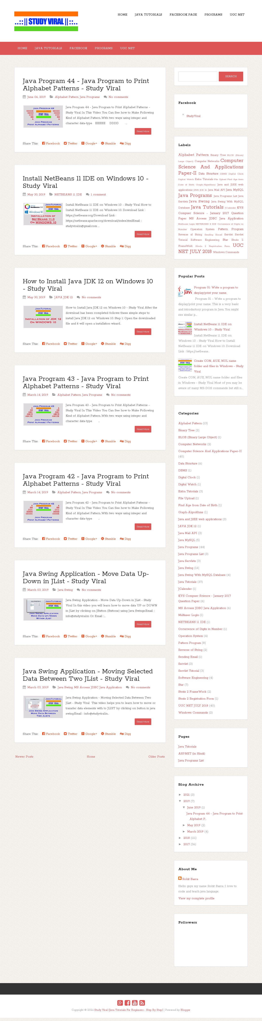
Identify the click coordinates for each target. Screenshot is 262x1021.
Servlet (228, 238)
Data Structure (208, 177)
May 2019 (193, 828)
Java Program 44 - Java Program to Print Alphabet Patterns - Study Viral (86, 88)
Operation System (202, 232)
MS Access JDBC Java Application (98, 691)
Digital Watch (186, 182)
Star (225, 243)
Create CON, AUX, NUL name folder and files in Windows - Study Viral (218, 369)
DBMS (223, 177)
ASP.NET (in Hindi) (191, 757)
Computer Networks (207, 164)
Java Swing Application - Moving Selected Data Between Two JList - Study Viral (88, 678)
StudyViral (193, 119)
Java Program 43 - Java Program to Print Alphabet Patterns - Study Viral (86, 386)
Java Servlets (187, 564)
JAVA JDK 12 (63, 301)
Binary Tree (218, 158)
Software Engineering (205, 243)
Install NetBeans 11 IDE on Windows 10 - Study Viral (86, 186)
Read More (143, 134)
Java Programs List (225, 199)
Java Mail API (216, 193)
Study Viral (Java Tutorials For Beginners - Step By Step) (128, 1013)
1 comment (98, 198)
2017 (186, 848)
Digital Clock (236, 177)
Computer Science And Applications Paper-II (210, 170)
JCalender (230, 211)
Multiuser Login (186, 227)
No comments (118, 100)
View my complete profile (196, 902)
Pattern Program (230, 232)
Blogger (185, 1013)
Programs (208, 16)
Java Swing (65, 593)
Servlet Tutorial (188, 674)
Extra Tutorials (204, 182)
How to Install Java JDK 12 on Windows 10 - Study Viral (88, 288)
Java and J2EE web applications (200, 522)
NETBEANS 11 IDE (68, 198)
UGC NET (235, 16)
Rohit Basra (190, 882)
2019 (186, 804)
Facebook (86, 50)
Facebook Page (175, 16)
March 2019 (195, 835)
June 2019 (194, 811)
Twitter (70, 147)
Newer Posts (24, 760)
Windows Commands (226, 255)
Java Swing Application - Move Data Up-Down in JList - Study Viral (86, 581)
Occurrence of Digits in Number (200, 632)
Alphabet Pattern (66, 100)
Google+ (89, 147)
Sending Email (213, 238)
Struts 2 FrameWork (192, 695)
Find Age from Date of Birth (197, 508)
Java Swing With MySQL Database (202, 578)
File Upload (220, 182)
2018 (186, 841)
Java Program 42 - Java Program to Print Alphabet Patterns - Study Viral (86, 483)
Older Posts (156, 760)
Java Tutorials (137, 16)
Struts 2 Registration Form (212, 249)
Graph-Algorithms (206, 188)
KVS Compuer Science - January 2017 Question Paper (210, 216)
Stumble (108, 147)
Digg (125, 147)
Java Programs (90, 100)
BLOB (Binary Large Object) (197, 440)
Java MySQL (234, 193)
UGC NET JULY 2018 (210, 252)
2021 (186, 798)
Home (108, 16)
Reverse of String (190, 238)
